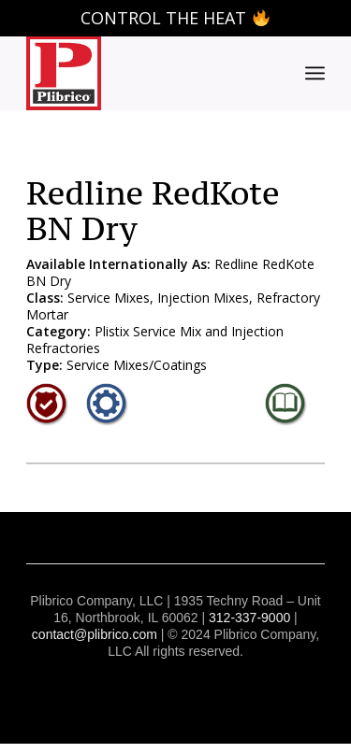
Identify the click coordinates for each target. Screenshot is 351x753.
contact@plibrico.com (94, 634)
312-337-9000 (249, 617)
